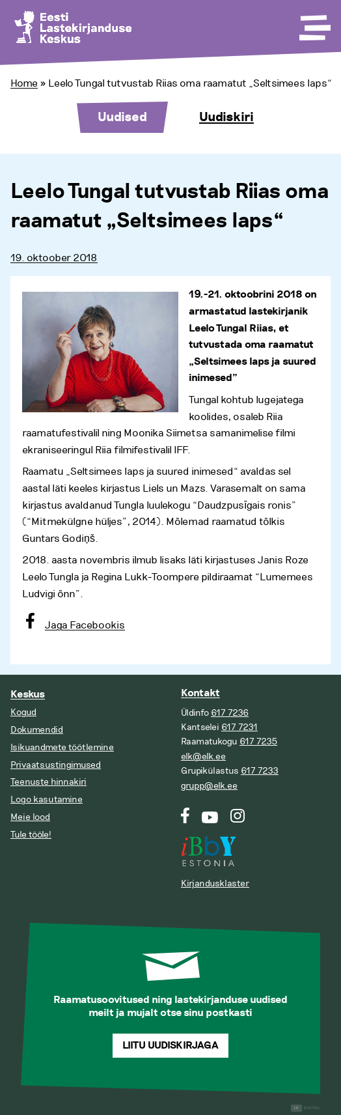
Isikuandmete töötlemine (62, 747)
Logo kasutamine (46, 799)
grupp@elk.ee (209, 785)
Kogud (23, 712)
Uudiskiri (226, 117)
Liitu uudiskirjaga (170, 1045)
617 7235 (258, 741)
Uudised (122, 117)
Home (24, 83)
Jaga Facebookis (85, 625)
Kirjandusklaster (215, 883)
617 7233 (260, 770)
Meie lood (30, 817)
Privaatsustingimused (55, 764)
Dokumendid (36, 729)
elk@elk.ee (203, 756)
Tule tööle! (30, 834)
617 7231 (239, 727)
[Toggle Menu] (314, 23)
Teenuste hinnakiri (48, 781)
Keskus (27, 694)
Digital (305, 1108)
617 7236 (230, 712)
